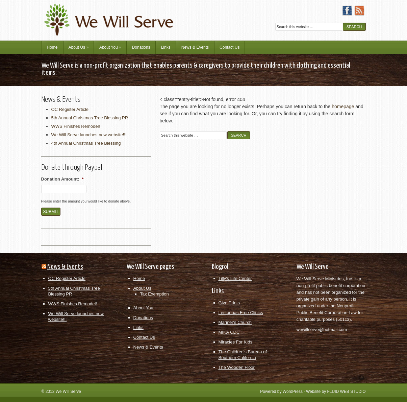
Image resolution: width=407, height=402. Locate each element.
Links (166, 47)
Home (52, 47)
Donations (141, 47)
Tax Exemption (154, 294)
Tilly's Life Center (235, 278)
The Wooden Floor (237, 367)
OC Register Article (70, 109)
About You (110, 47)
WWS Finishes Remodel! (75, 126)
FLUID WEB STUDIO (346, 391)
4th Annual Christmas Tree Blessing (86, 143)
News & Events (195, 47)
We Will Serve (68, 391)
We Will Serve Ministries (101, 15)
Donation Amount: (62, 179)
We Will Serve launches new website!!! (89, 134)
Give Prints (229, 302)
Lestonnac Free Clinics (241, 312)
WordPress (293, 391)
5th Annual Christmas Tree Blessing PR (89, 117)
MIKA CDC (229, 332)
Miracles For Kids (235, 342)
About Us (78, 47)
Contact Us (229, 47)
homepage (343, 106)
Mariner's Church (235, 322)
